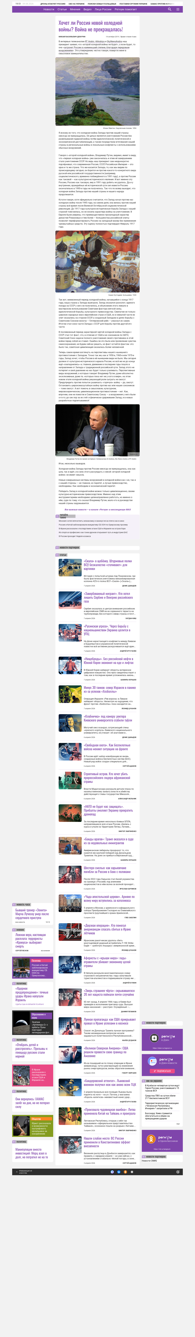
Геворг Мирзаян (129, 1195)
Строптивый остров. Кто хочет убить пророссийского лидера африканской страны (107, 826)
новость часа (23, 1051)
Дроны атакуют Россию (49, 4)
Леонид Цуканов (129, 733)
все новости (20, 1068)
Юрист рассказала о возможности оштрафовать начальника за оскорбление (41, 1274)
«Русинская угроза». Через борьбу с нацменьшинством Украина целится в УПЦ (107, 630)
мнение (20, 1076)
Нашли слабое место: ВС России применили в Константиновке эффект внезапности (107, 1288)
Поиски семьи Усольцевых (98, 4)
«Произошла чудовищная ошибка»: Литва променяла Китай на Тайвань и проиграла (109, 1257)
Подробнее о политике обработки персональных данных (137, 1317)
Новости (57, 9)
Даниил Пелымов (128, 1109)
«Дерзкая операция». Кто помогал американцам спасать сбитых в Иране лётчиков (107, 1026)
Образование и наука (39, 1162)
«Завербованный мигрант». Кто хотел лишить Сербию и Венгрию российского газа (108, 597)
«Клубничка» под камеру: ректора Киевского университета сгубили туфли (108, 742)
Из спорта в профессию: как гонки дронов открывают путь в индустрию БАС (93, 532)
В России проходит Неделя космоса (75, 536)
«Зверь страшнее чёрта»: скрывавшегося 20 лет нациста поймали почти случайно (109, 1090)
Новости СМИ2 (149, 1307)
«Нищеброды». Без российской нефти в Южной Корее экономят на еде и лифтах (108, 685)
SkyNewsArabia (114, 41)
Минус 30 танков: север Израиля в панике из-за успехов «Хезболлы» (110, 713)
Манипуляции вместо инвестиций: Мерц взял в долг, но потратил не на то (31, 1299)
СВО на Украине (73, 4)
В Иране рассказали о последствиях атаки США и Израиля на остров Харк (39, 1221)
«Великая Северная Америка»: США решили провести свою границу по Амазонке (106, 1173)
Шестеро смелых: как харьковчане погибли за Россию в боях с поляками (107, 943)
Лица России (111, 9)
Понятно (172, 1317)
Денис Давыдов (129, 586)
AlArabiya (100, 41)
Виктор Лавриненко (127, 880)
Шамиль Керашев (128, 704)
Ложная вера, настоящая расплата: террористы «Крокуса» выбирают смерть (30, 1086)
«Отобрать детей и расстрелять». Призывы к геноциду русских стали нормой (31, 1196)
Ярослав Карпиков (128, 962)
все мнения (45, 1097)
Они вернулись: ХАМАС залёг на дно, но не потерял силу (32, 1249)
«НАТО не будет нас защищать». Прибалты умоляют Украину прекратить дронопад (108, 859)
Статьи (70, 9)
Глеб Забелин (130, 991)
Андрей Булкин (129, 1080)
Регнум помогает (134, 9)
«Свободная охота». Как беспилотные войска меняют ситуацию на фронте (107, 795)
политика (21, 1129)
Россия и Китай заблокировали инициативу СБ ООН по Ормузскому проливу (40, 1116)
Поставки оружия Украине (130, 4)
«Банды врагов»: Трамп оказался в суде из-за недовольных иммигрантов (108, 914)
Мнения (83, 9)
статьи (63, 555)
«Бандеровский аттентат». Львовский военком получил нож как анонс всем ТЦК (110, 1204)
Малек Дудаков (129, 1162)
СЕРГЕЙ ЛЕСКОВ (21, 1097)
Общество (36, 1265)
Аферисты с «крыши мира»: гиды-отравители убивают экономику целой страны (107, 1059)
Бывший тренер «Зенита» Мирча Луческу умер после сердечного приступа (32, 1060)
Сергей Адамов (129, 815)
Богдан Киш (131, 618)
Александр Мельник (127, 847)
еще (178, 1270)
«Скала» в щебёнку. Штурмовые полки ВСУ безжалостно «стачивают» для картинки (108, 564)
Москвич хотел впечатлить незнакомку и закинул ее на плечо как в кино (91, 521)
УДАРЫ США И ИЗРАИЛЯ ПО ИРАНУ (29, 1151)
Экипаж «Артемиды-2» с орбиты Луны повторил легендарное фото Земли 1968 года (41, 1173)
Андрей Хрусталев (128, 651)
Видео (96, 9)
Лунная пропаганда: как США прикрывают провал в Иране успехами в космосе (110, 1143)
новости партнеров (69, 547)
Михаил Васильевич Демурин (72, 37)
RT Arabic (89, 41)
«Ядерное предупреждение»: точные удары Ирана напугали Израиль (31, 1140)
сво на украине (154, 1227)
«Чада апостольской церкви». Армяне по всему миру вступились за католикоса (109, 971)
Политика (36, 1106)
